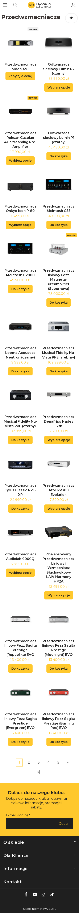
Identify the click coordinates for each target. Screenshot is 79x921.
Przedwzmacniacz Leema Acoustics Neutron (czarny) (20, 352)
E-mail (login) (17, 815)
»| (38, 772)
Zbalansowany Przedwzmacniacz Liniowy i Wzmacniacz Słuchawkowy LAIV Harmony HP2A (59, 567)
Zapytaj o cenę (20, 76)
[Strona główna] (39, 5)
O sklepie (39, 842)
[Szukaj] (15, 5)
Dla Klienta (39, 855)
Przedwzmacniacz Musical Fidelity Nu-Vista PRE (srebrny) (58, 352)
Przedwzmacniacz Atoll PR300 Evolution (59, 490)
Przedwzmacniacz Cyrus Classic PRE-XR (20, 490)
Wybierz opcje (58, 87)
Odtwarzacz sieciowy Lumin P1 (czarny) (58, 137)
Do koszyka (59, 156)
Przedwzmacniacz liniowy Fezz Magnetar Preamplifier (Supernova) (59, 279)
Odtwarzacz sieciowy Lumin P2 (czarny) (59, 68)
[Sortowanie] (71, 18)
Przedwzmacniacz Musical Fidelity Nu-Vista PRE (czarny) (20, 421)
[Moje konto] (73, 5)
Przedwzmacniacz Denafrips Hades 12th (59, 421)
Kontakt (12, 881)
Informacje (39, 868)
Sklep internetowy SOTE (39, 908)
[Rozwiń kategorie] (5, 5)
